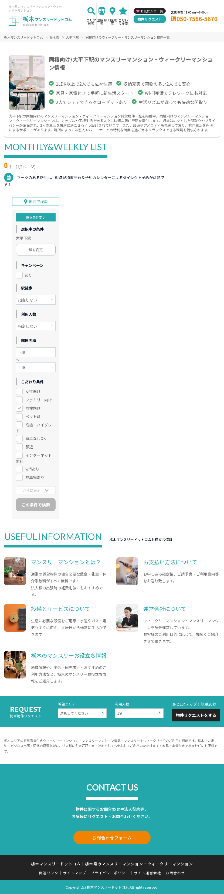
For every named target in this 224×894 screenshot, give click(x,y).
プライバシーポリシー (110, 872)
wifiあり (32, 469)
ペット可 (32, 416)
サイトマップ (74, 872)
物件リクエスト (149, 19)
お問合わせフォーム (112, 837)
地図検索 (112, 22)
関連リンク (49, 872)
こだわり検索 (123, 22)
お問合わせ (175, 872)
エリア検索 (91, 22)
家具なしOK (35, 438)
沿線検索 (102, 22)
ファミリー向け (38, 399)
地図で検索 (38, 201)
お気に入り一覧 (151, 11)
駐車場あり (34, 477)
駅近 (29, 446)
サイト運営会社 (147, 872)
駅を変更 (36, 249)
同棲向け (32, 408)
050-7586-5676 (197, 19)
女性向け (32, 391)
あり (28, 275)
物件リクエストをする (196, 715)
